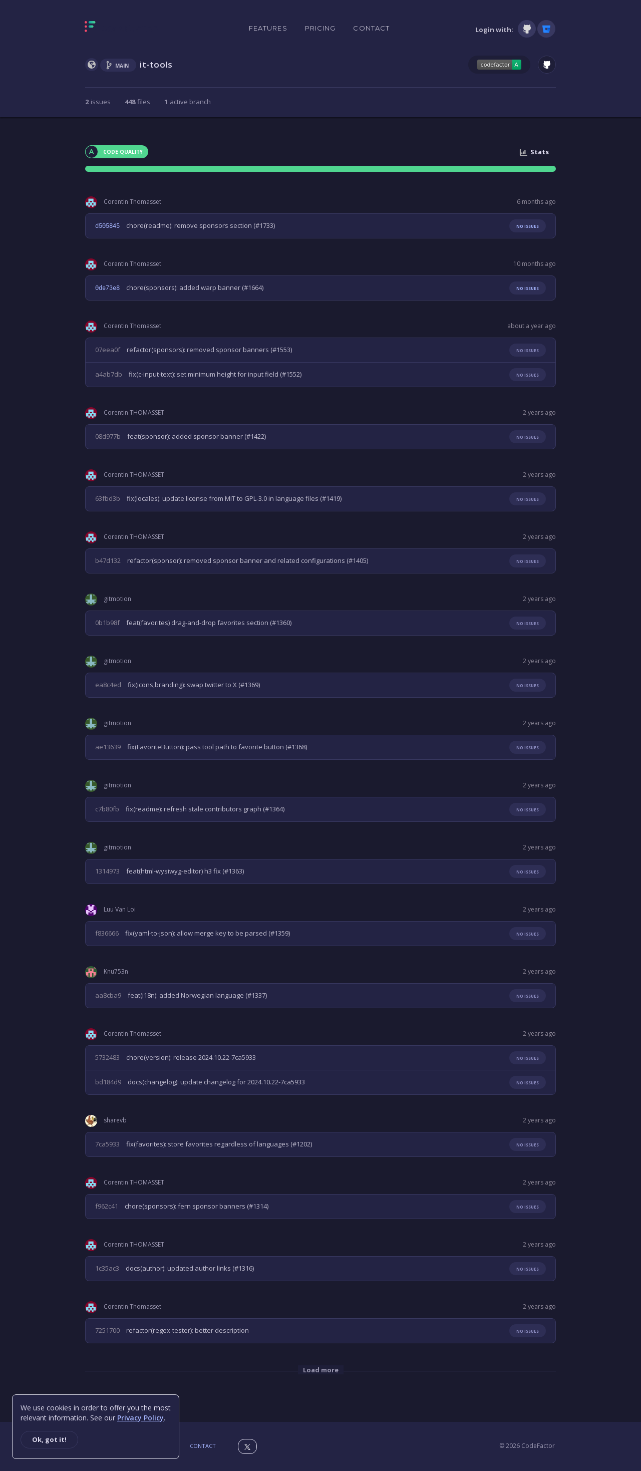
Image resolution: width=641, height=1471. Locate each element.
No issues (527, 226)
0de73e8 (107, 288)
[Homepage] (121, 29)
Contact (371, 28)
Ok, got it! (49, 1439)
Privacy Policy (140, 1417)
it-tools (156, 64)
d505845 (107, 226)
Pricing (320, 28)
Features (268, 28)
